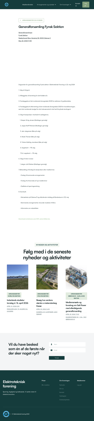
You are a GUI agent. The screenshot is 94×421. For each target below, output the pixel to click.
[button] (46, 5)
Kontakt (61, 392)
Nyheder (62, 385)
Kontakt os (77, 5)
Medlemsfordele (27, 5)
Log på (86, 4)
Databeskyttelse (64, 400)
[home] (10, 4)
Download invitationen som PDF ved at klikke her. (34, 219)
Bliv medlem (46, 385)
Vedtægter (62, 396)
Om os (61, 389)
